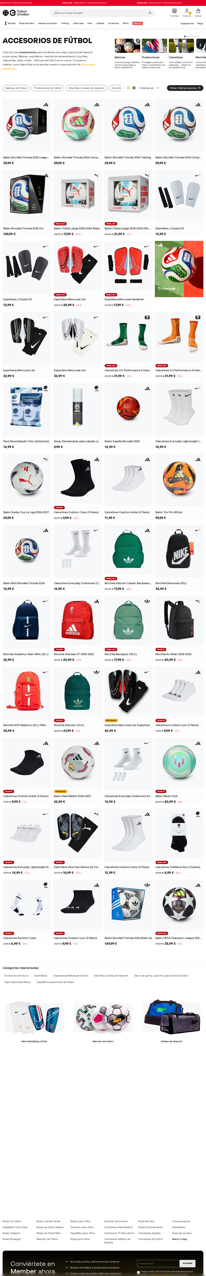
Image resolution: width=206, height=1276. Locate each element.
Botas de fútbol (26, 23)
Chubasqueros (181, 1221)
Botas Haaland (11, 1233)
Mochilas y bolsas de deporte (111, 975)
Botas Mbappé (12, 1238)
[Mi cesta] (198, 13)
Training (65, 23)
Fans (90, 23)
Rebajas (138, 23)
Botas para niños (80, 1221)
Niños (126, 23)
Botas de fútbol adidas (50, 1227)
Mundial (10, 23)
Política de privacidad (160, 1275)
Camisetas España (149, 1233)
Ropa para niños (80, 1238)
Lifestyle (100, 23)
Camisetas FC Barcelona (119, 1233)
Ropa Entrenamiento (150, 1227)
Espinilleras (40, 975)
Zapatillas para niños (82, 1233)
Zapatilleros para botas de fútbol (55, 982)
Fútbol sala (78, 23)
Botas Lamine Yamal (48, 1221)
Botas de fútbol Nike (49, 1233)
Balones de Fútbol (47, 1238)
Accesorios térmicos (16, 975)
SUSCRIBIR (187, 1263)
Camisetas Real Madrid (118, 1227)
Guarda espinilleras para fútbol (70, 975)
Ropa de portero (182, 1233)
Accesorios (113, 23)
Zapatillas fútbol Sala (15, 1227)
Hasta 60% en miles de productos (95, 3)
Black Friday (179, 1238)
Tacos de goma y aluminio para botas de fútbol (161, 975)
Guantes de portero (47, 23)
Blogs (200, 23)
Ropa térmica (146, 1221)
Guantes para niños (82, 1227)
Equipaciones (187, 23)
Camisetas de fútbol (150, 1238)
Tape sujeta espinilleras (17, 982)
